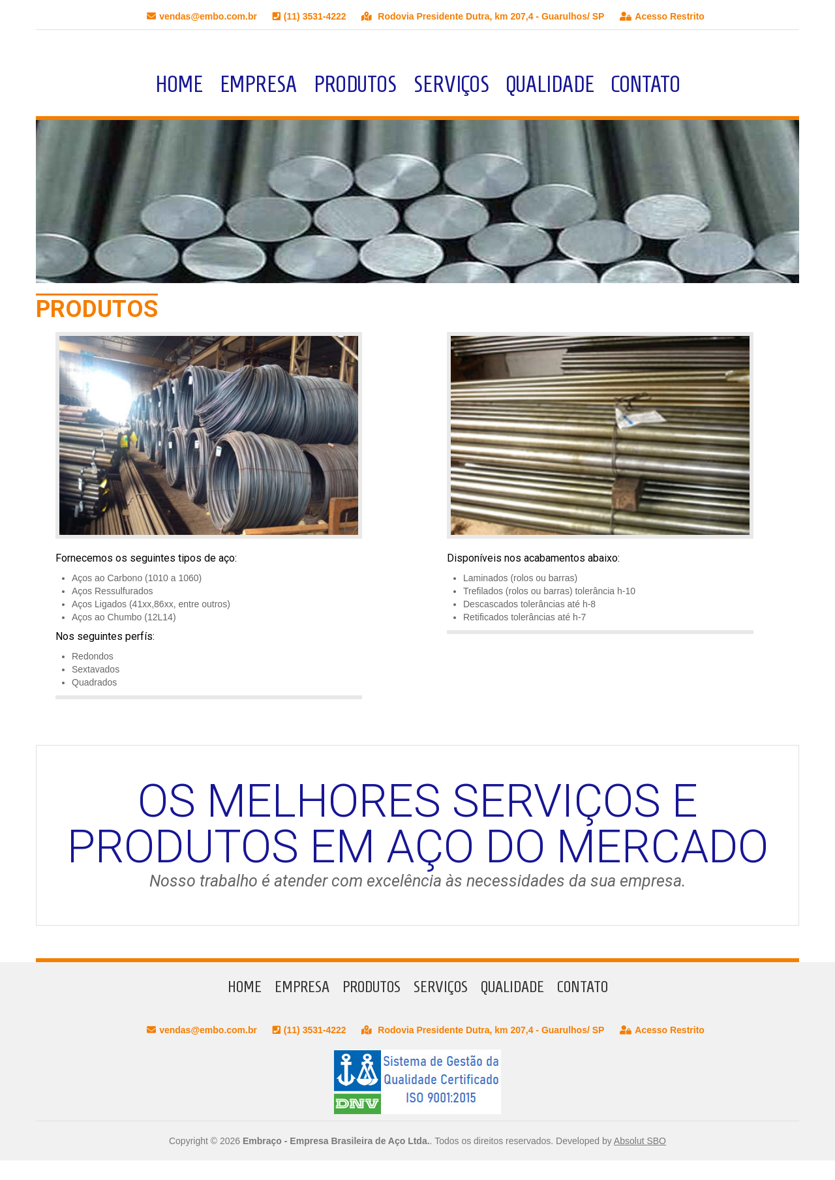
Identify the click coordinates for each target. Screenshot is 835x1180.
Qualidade (550, 84)
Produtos (355, 84)
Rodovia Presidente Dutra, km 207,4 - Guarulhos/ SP (482, 16)
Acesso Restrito (662, 16)
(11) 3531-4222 (309, 16)
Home (179, 84)
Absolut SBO (640, 1141)
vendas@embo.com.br (202, 16)
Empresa (258, 84)
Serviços (451, 84)
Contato (645, 84)
